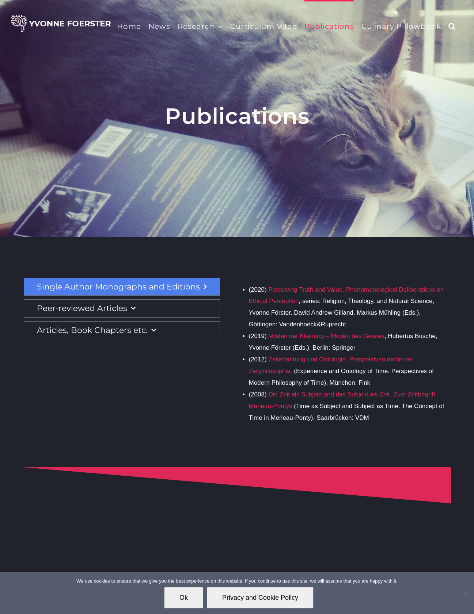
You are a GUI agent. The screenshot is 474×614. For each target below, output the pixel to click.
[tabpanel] (342, 354)
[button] (452, 25)
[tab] (122, 287)
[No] (465, 593)
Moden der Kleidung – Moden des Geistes (325, 336)
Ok (183, 597)
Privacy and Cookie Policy (260, 597)
